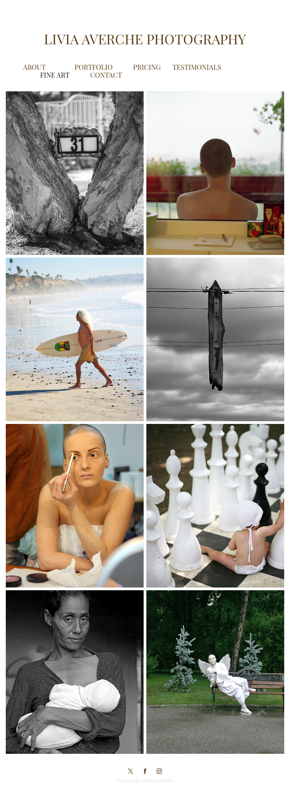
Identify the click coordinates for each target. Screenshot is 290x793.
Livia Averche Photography (145, 38)
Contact (106, 74)
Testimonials (197, 67)
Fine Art (54, 74)
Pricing (147, 67)
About (34, 67)
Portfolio (94, 67)
